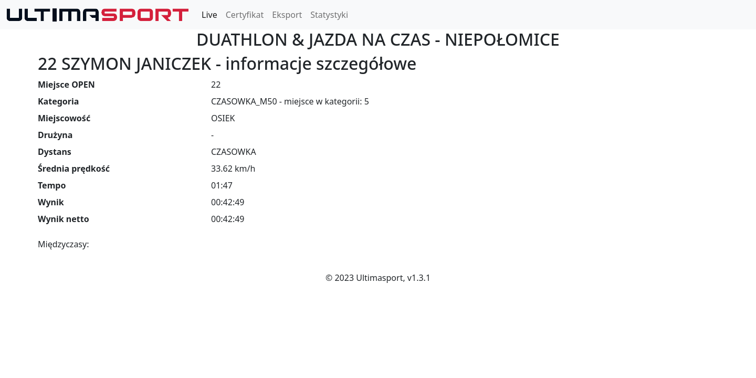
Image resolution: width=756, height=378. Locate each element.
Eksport (287, 14)
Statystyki (329, 14)
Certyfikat (245, 14)
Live (209, 14)
